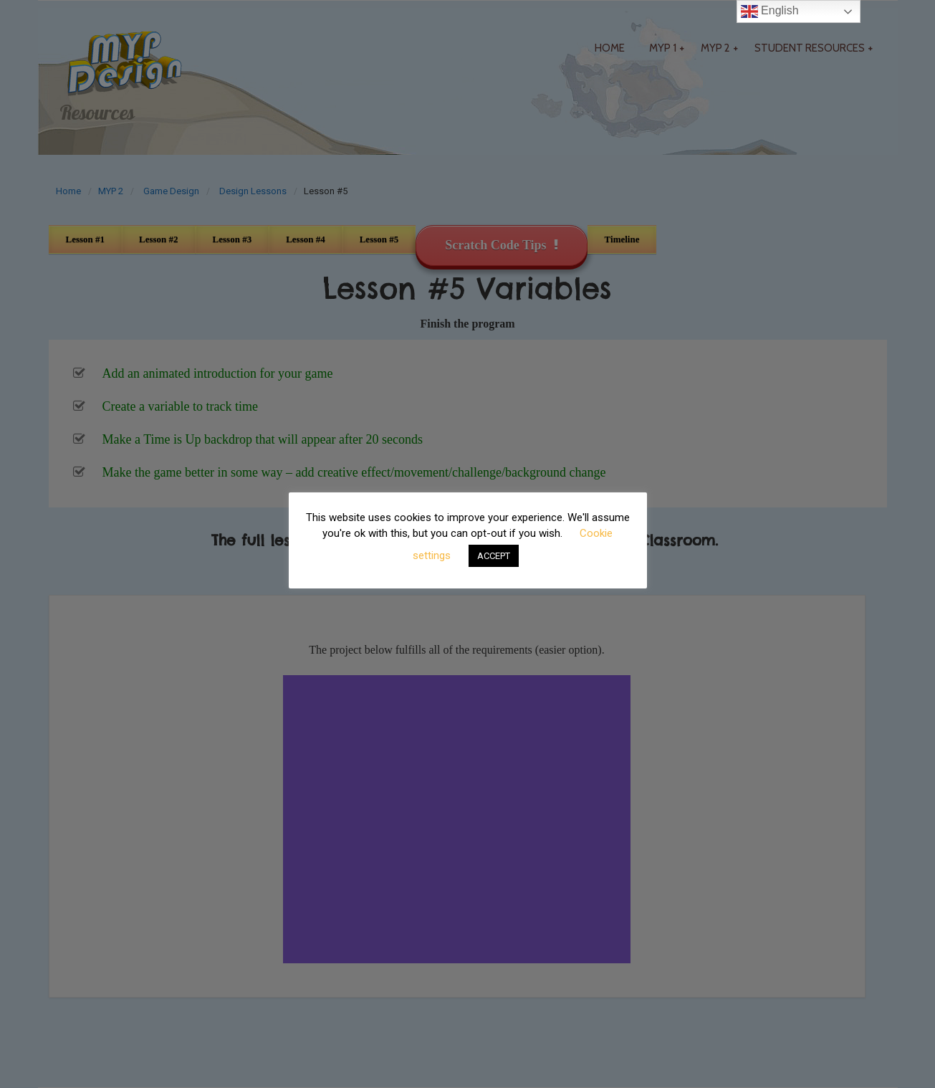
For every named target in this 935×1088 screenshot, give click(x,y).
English (770, 11)
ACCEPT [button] (493, 555)
